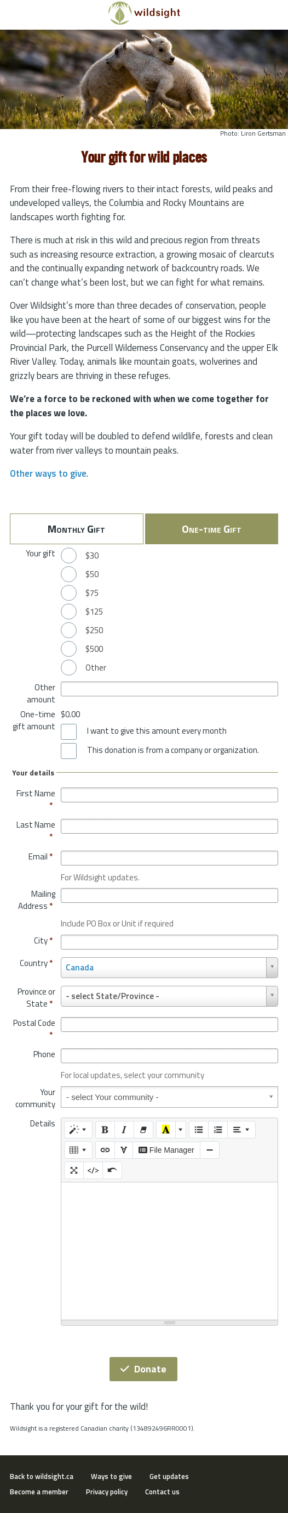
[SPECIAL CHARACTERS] (123, 1150)
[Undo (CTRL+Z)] (112, 1170)
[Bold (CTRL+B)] (105, 1129)
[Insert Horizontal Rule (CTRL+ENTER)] (210, 1150)
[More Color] (180, 1129)
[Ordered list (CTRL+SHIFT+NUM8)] (218, 1129)
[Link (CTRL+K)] (105, 1150)
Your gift (40, 553)
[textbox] (169, 1251)
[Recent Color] (166, 1129)
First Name (35, 799)
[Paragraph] (241, 1129)
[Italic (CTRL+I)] (124, 1129)
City (43, 940)
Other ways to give (48, 473)
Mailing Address (36, 899)
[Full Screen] (74, 1170)
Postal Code (34, 1029)
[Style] (78, 1129)
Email (40, 856)
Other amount (41, 693)
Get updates (169, 1476)
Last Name (35, 830)
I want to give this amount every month (157, 731)
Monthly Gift (76, 528)
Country (36, 963)
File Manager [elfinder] (166, 1150)
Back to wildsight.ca (41, 1476)
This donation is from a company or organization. (173, 750)
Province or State (36, 997)
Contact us (162, 1491)
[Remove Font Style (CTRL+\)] (143, 1129)
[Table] (78, 1150)
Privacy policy (107, 1491)
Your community (35, 1098)
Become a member (39, 1491)
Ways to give (111, 1476)
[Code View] (93, 1170)
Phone (44, 1054)
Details (42, 1123)
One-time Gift (211, 528)
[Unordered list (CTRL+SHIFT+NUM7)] (199, 1129)
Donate (143, 1368)
